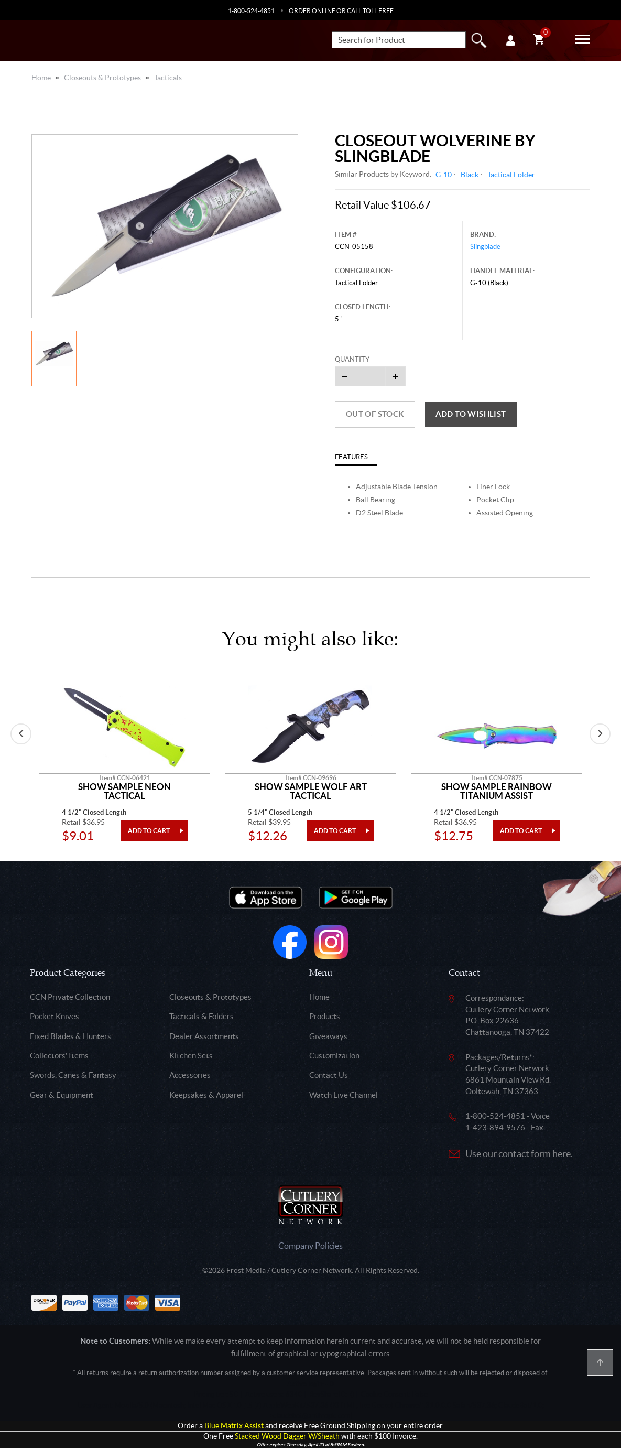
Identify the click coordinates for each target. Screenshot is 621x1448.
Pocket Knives (54, 1016)
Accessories (190, 1075)
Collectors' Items (59, 1055)
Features (351, 457)
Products (324, 1016)
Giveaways (328, 1036)
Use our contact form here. (519, 1153)
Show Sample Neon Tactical (124, 791)
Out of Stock (375, 413)
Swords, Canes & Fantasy (73, 1075)
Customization (334, 1055)
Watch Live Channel (343, 1094)
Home (41, 77)
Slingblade (485, 247)
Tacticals (168, 77)
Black (469, 174)
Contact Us (328, 1075)
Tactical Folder (511, 174)
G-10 (443, 174)
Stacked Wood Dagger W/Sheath (287, 1436)
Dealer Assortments (204, 1036)
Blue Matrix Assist (234, 1426)
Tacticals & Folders (201, 1016)
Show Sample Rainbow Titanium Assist (496, 791)
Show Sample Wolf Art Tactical (311, 791)
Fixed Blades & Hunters (70, 1036)
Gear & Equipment (61, 1094)
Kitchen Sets (191, 1055)
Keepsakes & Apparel (206, 1094)
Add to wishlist (470, 413)
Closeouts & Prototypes (102, 77)
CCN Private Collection (70, 996)
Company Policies (310, 1245)
